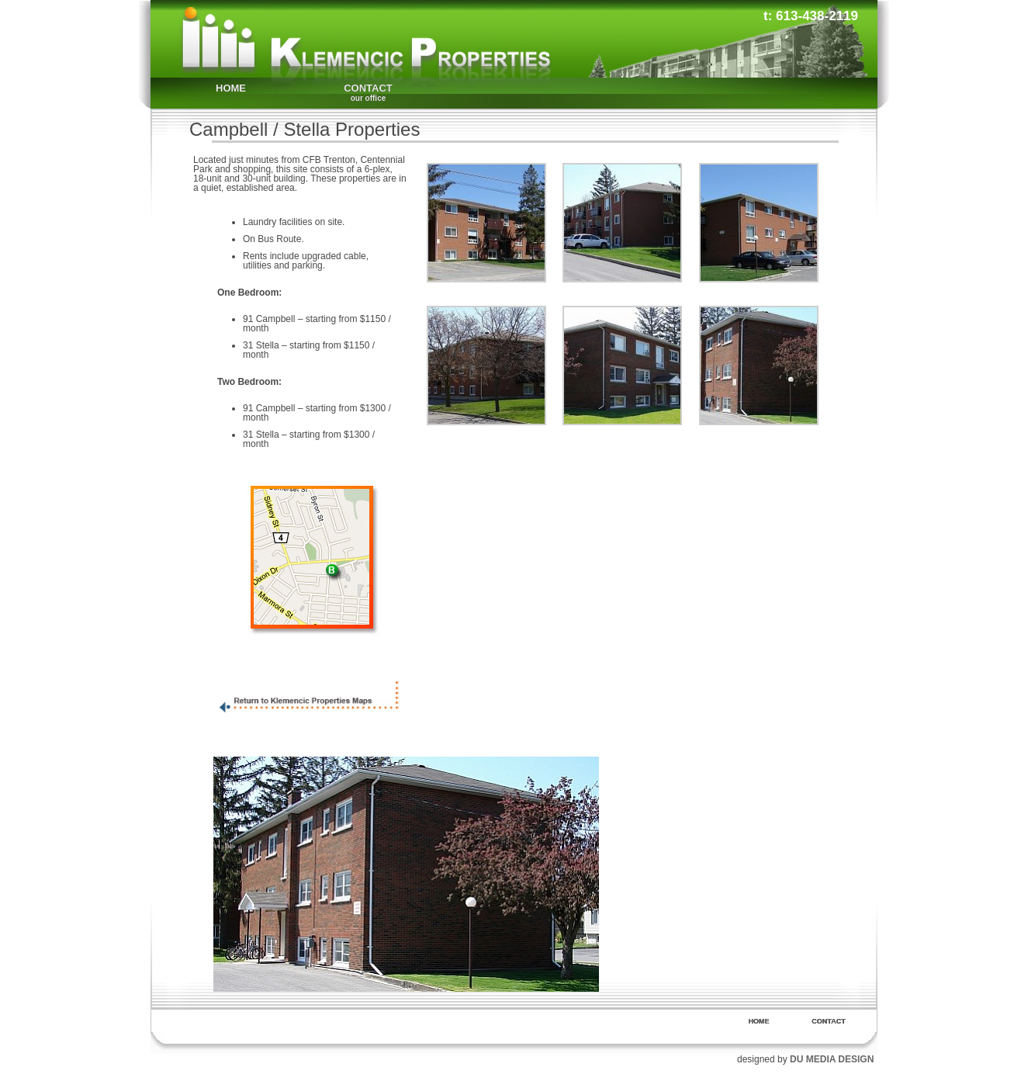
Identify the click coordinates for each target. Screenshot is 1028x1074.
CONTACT (368, 92)
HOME (231, 88)
